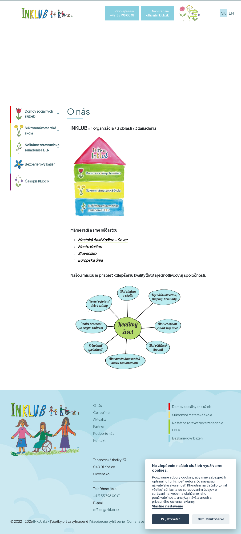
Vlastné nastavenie (167, 506)
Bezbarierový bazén (40, 164)
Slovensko (87, 253)
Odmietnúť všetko (211, 519)
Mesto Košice (90, 246)
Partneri (99, 426)
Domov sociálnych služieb (39, 114)
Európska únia (90, 260)
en (231, 13)
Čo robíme (101, 413)
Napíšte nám (157, 13)
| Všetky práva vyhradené (69, 521)
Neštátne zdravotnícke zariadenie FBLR (42, 147)
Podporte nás (103, 433)
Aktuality (100, 419)
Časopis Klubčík (37, 181)
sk (223, 13)
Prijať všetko (170, 519)
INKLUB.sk (41, 521)
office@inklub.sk (106, 510)
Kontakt (99, 441)
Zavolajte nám (122, 13)
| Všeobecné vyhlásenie (107, 521)
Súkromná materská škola (40, 130)
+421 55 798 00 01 (106, 496)
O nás (97, 405)
